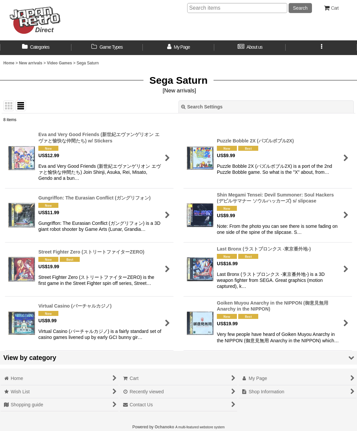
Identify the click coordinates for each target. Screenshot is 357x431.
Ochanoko (164, 427)
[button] (321, 47)
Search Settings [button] (202, 106)
